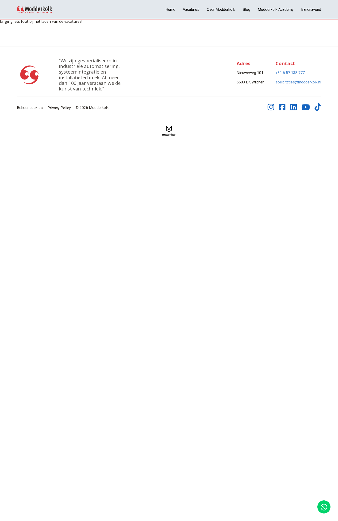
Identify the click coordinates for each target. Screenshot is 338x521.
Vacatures (191, 9)
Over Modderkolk (221, 9)
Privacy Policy (59, 108)
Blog (246, 9)
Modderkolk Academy (276, 9)
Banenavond (311, 9)
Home (170, 9)
